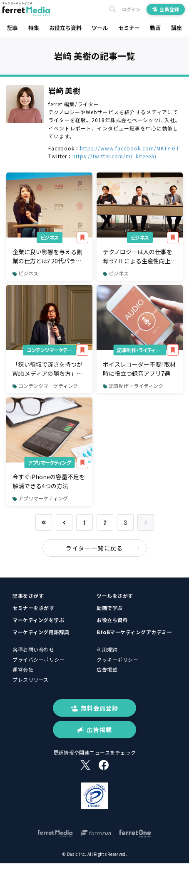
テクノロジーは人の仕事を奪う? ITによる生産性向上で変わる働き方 (140, 257)
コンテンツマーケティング (51, 349)
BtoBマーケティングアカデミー (134, 631)
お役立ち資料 (65, 28)
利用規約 (107, 649)
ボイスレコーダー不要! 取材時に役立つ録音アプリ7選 (139, 369)
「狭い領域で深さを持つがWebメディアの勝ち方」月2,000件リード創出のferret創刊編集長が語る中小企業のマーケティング (48, 369)
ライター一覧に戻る (103, 548)
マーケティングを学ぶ (38, 619)
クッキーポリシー (117, 659)
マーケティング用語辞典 (41, 631)
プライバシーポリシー (38, 659)
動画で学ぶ (110, 607)
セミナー (129, 28)
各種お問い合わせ (33, 649)
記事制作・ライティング (140, 349)
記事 (12, 28)
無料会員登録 (94, 708)
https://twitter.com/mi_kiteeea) (114, 156)
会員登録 (165, 9)
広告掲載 (107, 669)
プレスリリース (30, 679)
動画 (155, 28)
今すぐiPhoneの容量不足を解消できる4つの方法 (48, 481)
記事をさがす (28, 595)
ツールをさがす (115, 595)
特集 (33, 28)
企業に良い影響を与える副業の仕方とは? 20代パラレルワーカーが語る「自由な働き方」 (47, 257)
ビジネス (49, 237)
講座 (176, 28)
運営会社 (22, 669)
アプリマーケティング (49, 462)
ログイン (131, 9)
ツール (100, 28)
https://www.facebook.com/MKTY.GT (129, 148)
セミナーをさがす (33, 607)
